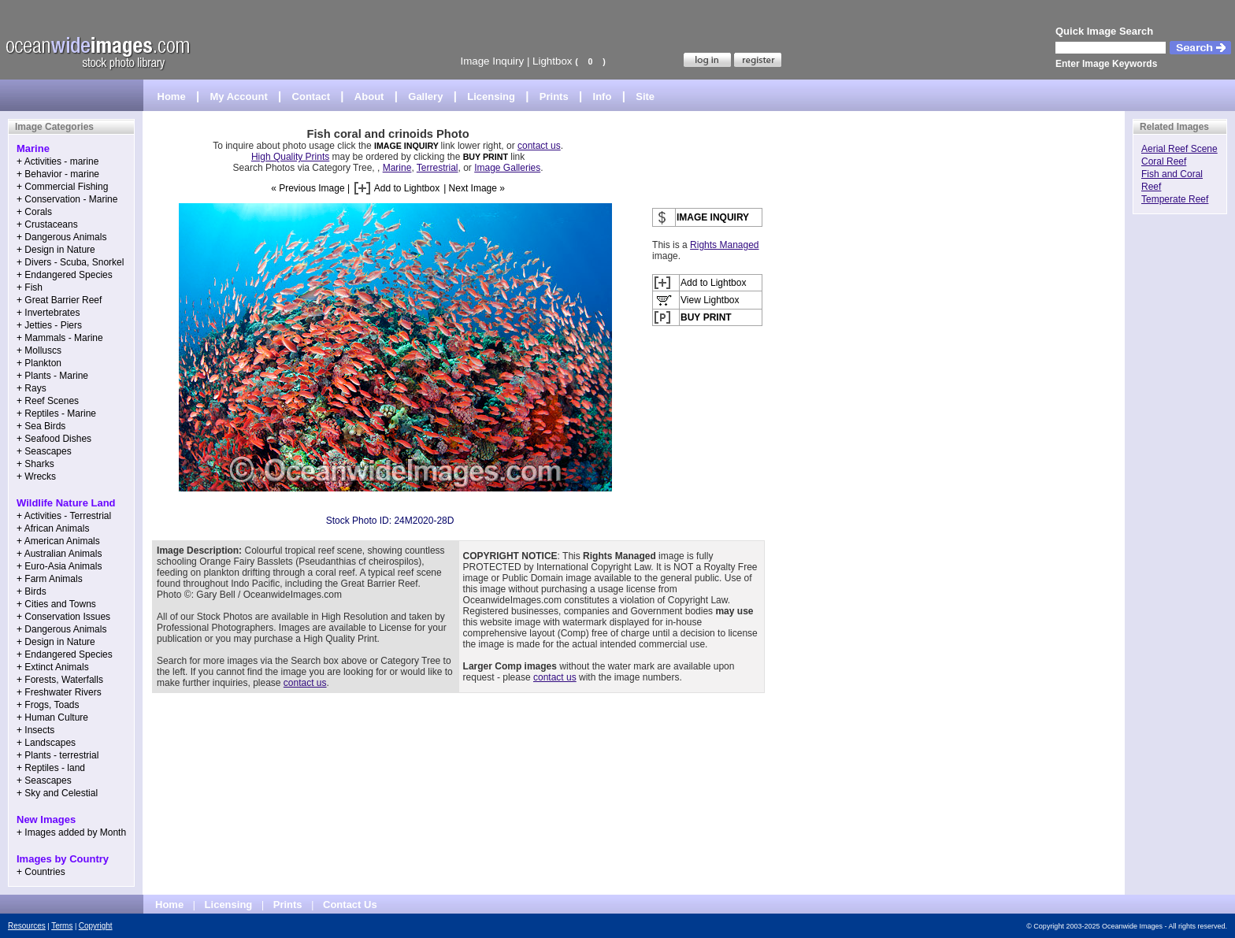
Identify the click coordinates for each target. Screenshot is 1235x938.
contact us (539, 145)
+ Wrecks (36, 476)
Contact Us (350, 904)
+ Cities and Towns (56, 604)
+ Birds (31, 591)
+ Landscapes (46, 742)
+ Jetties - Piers (49, 325)
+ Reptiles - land (51, 767)
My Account (239, 96)
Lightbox (552, 61)
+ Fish (30, 287)
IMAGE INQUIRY (407, 145)
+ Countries (41, 871)
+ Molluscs (39, 350)
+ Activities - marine (57, 161)
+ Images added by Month (71, 832)
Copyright (96, 925)
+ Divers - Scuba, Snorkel (70, 262)
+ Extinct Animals (53, 667)
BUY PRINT (485, 156)
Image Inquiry (492, 61)
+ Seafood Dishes (54, 438)
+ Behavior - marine (58, 174)
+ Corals (34, 211)
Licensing (491, 96)
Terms (61, 925)
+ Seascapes (44, 451)
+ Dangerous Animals (61, 237)
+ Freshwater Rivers (59, 692)
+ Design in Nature (56, 249)
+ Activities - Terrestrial (64, 515)
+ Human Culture (52, 717)
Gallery (425, 96)
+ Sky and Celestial (57, 793)
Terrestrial (437, 167)
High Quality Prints (290, 156)
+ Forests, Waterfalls (60, 679)
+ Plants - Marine (52, 375)
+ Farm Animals (50, 578)
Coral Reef (1163, 161)
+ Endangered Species (65, 274)
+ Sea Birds (41, 426)
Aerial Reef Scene (1179, 148)
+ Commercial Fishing (62, 186)
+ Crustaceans (47, 224)
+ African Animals (53, 528)
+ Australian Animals (59, 553)
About (369, 96)
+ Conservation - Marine (67, 199)
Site (645, 96)
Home (172, 96)
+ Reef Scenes (48, 400)
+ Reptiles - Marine (56, 413)
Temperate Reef (1174, 199)
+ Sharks (35, 463)
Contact (311, 96)
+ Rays (31, 388)
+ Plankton (39, 363)
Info (602, 96)
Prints (554, 96)
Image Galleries (507, 167)
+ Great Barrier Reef (59, 300)
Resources (27, 925)
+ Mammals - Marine (60, 337)
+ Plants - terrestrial (57, 755)
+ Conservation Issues (63, 616)
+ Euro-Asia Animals (59, 566)
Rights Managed (724, 244)
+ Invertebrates (48, 312)
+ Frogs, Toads (48, 704)
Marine (397, 167)
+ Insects (35, 730)
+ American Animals (58, 541)
